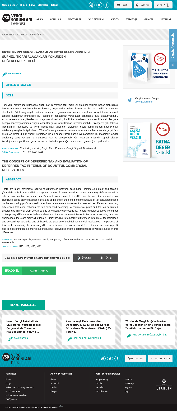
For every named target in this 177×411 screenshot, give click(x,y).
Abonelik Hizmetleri (61, 373)
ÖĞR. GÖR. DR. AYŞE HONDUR (87, 338)
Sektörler (99, 387)
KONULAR (55, 19)
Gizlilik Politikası (13, 391)
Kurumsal (11, 373)
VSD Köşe (129, 383)
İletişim (54, 5)
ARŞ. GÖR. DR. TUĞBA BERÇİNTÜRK (149, 335)
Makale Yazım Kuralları (160, 359)
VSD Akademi (101, 391)
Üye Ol (53, 380)
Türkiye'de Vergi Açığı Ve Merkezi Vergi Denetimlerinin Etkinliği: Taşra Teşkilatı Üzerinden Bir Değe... (148, 325)
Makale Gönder (10, 5)
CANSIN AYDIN (21, 338)
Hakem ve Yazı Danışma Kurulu (20, 387)
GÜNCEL (149, 19)
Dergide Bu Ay (101, 380)
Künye (32, 5)
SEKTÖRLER (75, 19)
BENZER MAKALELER (23, 305)
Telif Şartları (11, 399)
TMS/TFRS (38, 35)
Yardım (53, 387)
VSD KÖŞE (131, 19)
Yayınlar (128, 387)
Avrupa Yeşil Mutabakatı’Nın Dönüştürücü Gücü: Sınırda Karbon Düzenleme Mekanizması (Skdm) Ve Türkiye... (88, 326)
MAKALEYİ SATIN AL (39, 271)
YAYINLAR (166, 19)
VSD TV (115, 19)
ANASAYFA (8, 35)
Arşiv (127, 391)
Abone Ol (54, 383)
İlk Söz (23, 5)
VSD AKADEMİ (96, 19)
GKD (61, 406)
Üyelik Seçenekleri (135, 359)
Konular (99, 383)
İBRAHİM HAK (14, 73)
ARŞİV (39, 19)
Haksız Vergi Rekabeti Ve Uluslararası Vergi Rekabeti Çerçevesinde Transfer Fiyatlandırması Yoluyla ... (23, 326)
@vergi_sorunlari (144, 101)
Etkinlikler (43, 5)
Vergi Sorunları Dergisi (147, 98)
